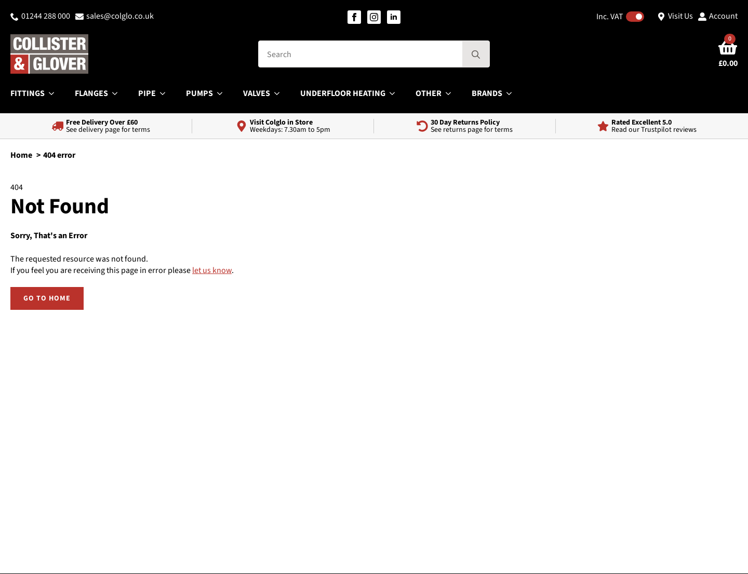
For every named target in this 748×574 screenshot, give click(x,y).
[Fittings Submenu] (54, 93)
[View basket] (728, 54)
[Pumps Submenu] (223, 93)
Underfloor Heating (342, 93)
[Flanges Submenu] (118, 93)
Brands (487, 93)
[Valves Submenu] (280, 93)
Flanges (91, 93)
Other (429, 93)
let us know (212, 270)
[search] (475, 54)
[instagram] (374, 17)
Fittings (27, 93)
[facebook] (354, 17)
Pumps (199, 93)
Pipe (147, 93)
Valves (256, 93)
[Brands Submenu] (512, 93)
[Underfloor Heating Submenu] (395, 93)
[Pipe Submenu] (166, 93)
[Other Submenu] (451, 93)
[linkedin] (393, 17)
